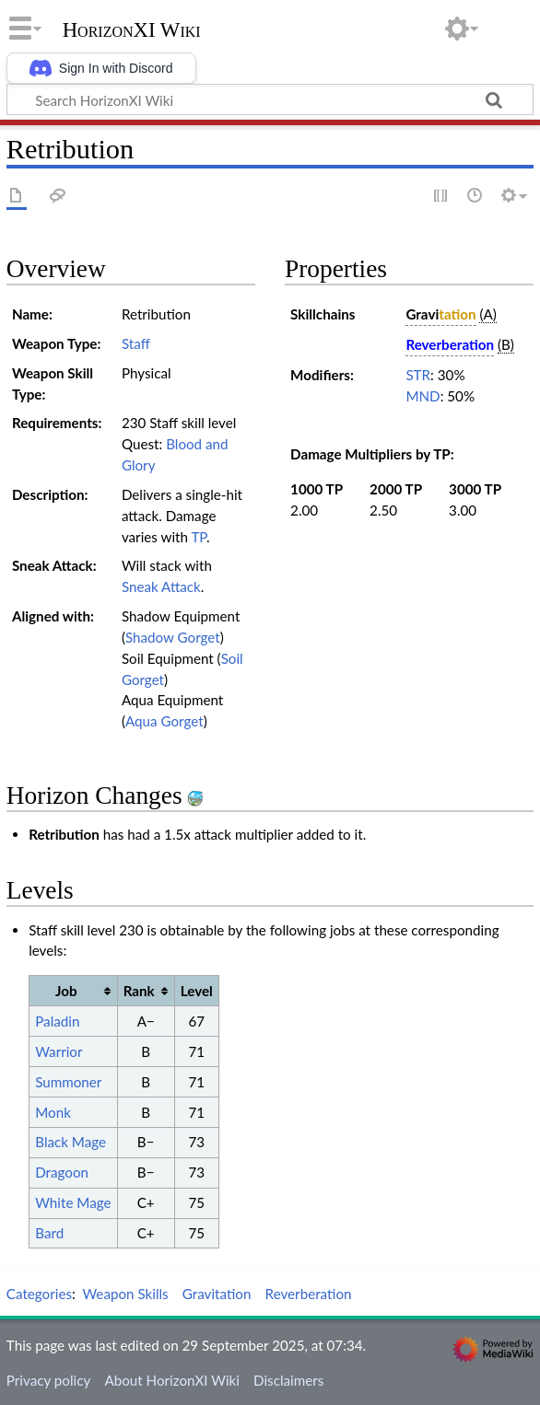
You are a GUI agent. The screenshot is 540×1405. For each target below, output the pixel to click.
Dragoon (61, 1172)
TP (198, 536)
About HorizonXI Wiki (171, 1380)
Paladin (57, 1021)
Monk (53, 1112)
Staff (136, 343)
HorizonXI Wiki (132, 30)
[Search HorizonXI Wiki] (270, 99)
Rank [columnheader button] (139, 990)
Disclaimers (288, 1380)
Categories (39, 1293)
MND (422, 396)
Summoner (68, 1082)
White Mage (73, 1202)
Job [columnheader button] (66, 990)
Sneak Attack (161, 586)
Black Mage (70, 1141)
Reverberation (308, 1293)
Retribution (64, 834)
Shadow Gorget (172, 637)
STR (417, 374)
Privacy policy (48, 1380)
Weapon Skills (126, 1293)
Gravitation (217, 1293)
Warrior (58, 1051)
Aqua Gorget (164, 721)
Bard (49, 1233)
